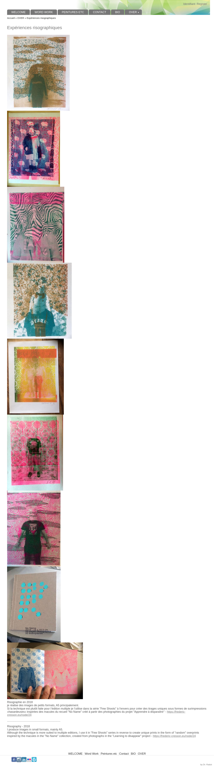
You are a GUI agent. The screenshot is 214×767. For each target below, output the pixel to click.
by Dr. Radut (206, 764)
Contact (99, 12)
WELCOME (18, 12)
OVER (133, 12)
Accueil (11, 18)
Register (202, 4)
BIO (117, 12)
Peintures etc (73, 12)
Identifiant (189, 4)
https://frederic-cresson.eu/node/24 (174, 736)
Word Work (44, 12)
